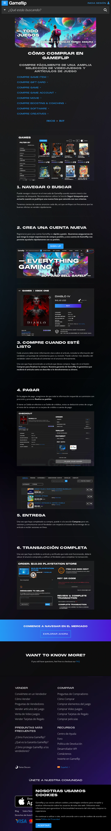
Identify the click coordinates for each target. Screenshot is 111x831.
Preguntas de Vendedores (29, 704)
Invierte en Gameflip (68, 759)
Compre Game (28, 87)
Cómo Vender (22, 699)
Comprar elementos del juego (74, 704)
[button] (105, 10)
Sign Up (55, 246)
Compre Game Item (32, 77)
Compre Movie (28, 98)
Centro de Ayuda (66, 733)
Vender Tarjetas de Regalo (29, 719)
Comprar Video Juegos (69, 709)
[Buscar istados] (54, 10)
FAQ (78, 661)
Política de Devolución (69, 743)
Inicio (51, 120)
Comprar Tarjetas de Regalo (72, 714)
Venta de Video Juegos (27, 714)
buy (61, 120)
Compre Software (32, 108)
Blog (17, 811)
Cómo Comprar (66, 699)
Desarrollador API (67, 748)
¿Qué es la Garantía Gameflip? (31, 742)
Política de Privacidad (50, 819)
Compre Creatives (32, 113)
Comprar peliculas (67, 719)
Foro (59, 738)
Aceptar (43, 825)
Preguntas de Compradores (72, 694)
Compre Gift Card (31, 82)
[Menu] (5, 3)
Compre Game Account (36, 92)
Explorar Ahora (55, 634)
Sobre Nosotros (29, 811)
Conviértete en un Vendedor (31, 694)
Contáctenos (64, 754)
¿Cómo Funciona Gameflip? (30, 737)
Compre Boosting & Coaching (41, 103)
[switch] (22, 767)
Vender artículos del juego (29, 709)
